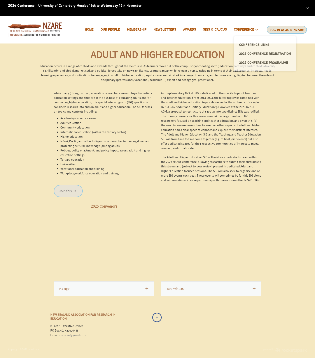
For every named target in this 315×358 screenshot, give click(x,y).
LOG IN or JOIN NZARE (287, 30)
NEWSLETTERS (165, 29)
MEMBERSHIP (137, 29)
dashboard (35, 349)
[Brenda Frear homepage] (38, 30)
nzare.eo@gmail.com (72, 335)
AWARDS (189, 29)
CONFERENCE (246, 29)
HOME (89, 29)
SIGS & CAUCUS (215, 29)
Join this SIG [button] (68, 191)
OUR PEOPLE (110, 29)
